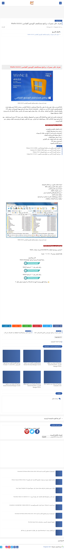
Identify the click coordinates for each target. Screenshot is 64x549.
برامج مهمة (58, 20)
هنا (57, 418)
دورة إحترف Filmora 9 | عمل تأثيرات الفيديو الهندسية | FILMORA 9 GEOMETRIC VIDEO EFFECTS (32, 505)
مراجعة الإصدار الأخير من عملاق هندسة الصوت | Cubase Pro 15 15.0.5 (43, 154)
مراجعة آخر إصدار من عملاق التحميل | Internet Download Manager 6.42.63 (54, 364)
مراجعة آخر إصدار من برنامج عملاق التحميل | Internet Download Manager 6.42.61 (32, 385)
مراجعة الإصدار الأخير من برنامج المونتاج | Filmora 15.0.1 (46, 152)
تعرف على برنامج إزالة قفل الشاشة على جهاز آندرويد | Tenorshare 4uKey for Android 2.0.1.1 (34, 496)
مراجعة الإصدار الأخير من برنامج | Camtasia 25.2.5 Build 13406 (45, 150)
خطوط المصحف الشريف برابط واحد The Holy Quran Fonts (41, 522)
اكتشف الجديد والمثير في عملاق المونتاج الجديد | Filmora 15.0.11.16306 (43, 148)
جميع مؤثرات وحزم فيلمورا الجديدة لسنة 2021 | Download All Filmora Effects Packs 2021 (35, 513)
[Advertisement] (32, 49)
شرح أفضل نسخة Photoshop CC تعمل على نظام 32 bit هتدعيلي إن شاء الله (38, 530)
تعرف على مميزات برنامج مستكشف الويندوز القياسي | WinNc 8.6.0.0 (43, 34)
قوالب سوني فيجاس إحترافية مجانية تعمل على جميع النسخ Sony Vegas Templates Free (35, 488)
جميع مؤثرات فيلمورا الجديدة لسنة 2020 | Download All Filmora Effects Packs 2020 (36, 471)
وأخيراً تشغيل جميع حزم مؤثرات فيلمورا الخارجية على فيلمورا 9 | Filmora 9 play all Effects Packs (33, 479)
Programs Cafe (46, 546)
